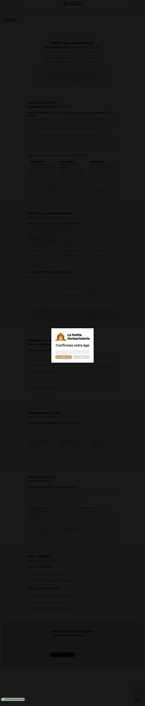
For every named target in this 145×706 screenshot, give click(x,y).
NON (81, 357)
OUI (63, 357)
